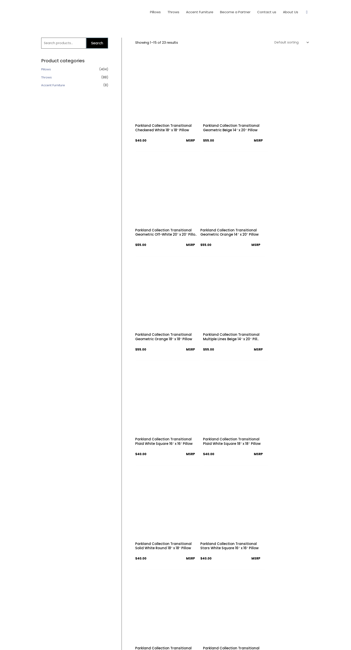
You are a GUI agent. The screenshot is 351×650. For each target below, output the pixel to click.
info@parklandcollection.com (238, 612)
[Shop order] (290, 43)
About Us (154, 572)
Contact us (156, 580)
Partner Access (159, 603)
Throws (46, 78)
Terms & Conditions (162, 588)
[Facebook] (219, 623)
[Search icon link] (307, 12)
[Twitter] (227, 623)
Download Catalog (162, 596)
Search (97, 43)
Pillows (46, 70)
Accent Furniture (54, 86)
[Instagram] (235, 623)
